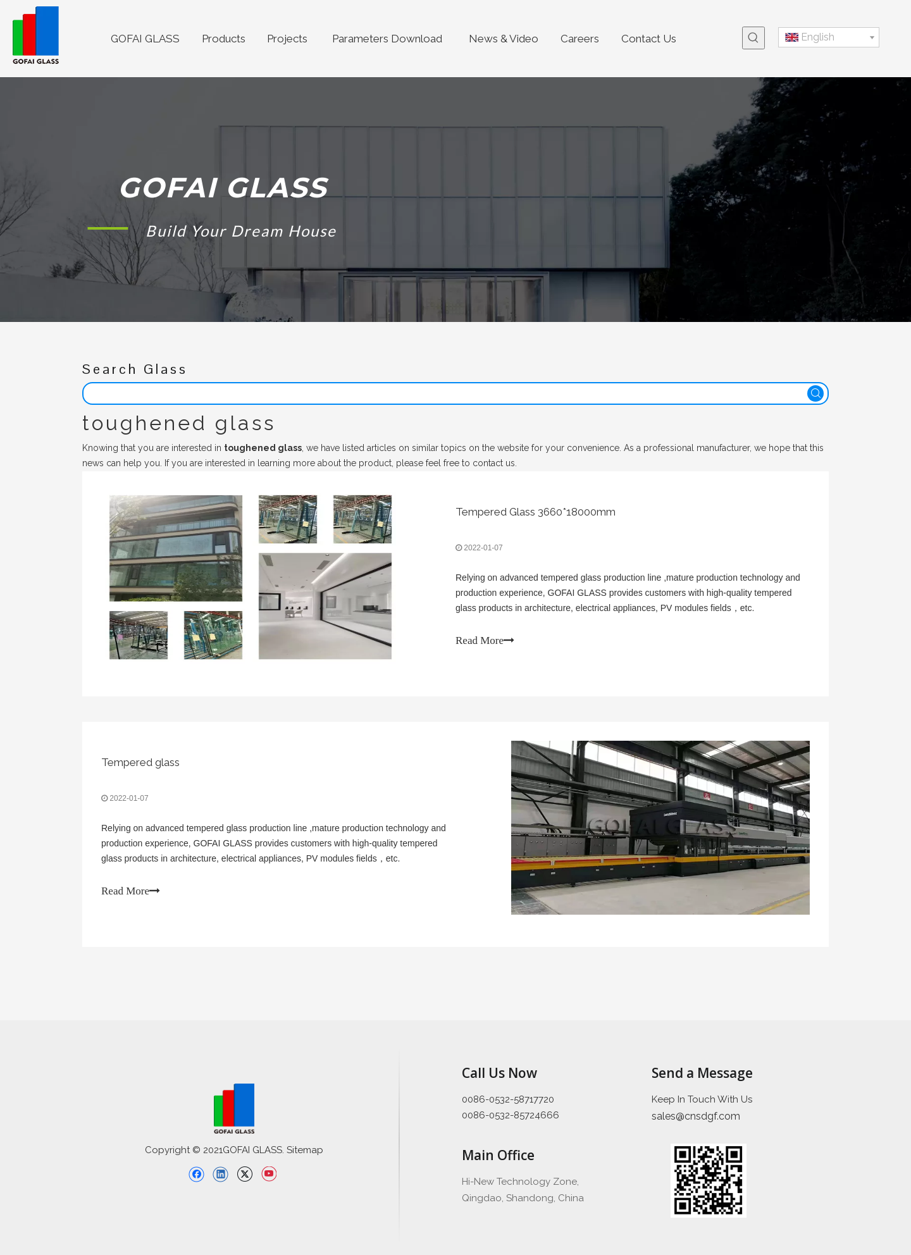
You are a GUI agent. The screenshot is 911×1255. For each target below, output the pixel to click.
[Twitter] (244, 1174)
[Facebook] (196, 1174)
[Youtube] (268, 1174)
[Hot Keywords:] (753, 38)
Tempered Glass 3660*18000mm (536, 511)
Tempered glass (140, 762)
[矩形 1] (107, 227)
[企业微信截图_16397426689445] (709, 1181)
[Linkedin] (220, 1174)
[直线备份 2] (399, 1145)
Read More (485, 640)
